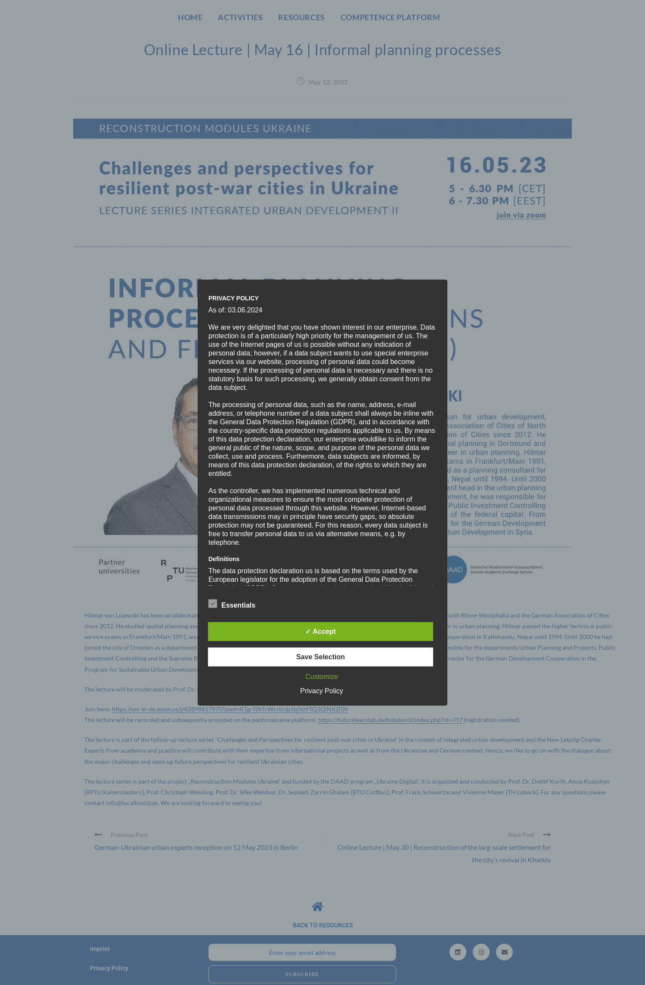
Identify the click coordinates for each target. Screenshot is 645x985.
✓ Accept (320, 631)
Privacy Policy (321, 691)
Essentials (231, 604)
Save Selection (320, 657)
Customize (321, 676)
